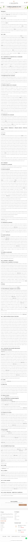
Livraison (2, 529)
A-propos (2, 528)
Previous (26, 522)
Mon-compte (4, 536)
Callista (9, 540)
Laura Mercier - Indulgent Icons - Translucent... (22, 530)
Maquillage (16, 513)
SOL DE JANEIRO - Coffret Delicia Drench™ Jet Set (22, 525)
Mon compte (2, 524)
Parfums (15, 518)
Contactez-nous (23, 536)
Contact (1, 530)
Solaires (15, 517)
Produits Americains (17, 519)
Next (26, 522)
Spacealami (20, 540)
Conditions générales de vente (15, 536)
